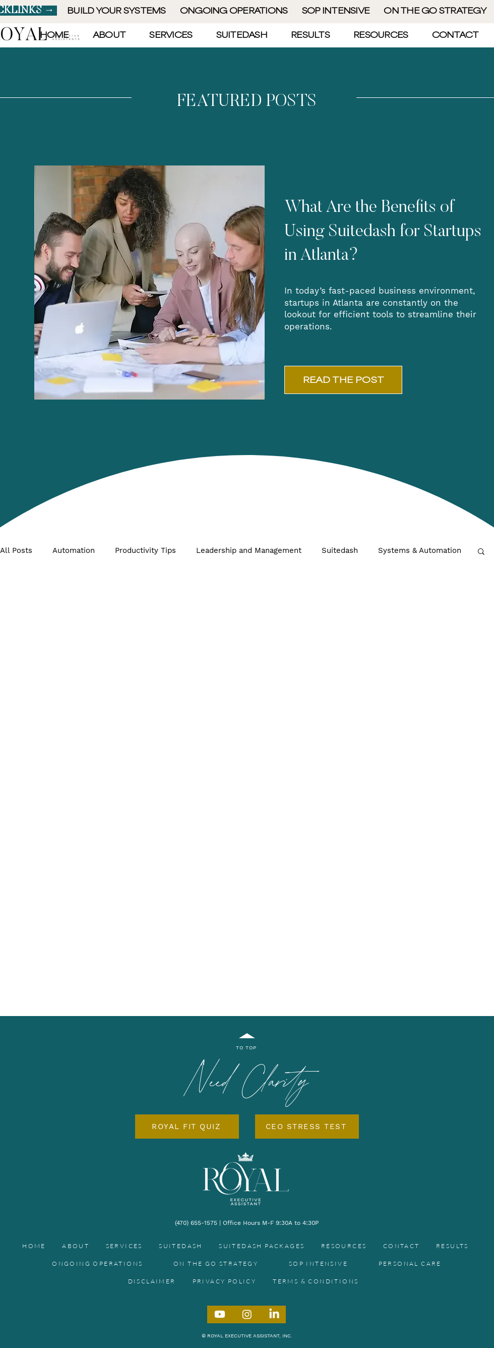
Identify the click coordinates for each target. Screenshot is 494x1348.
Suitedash (340, 550)
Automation (73, 550)
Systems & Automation (419, 550)
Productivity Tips (145, 550)
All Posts (16, 550)
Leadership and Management (248, 550)
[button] (481, 552)
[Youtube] (220, 1314)
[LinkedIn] (274, 1314)
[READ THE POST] (343, 380)
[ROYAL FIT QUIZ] (187, 1126)
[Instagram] (247, 1314)
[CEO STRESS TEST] (307, 1126)
